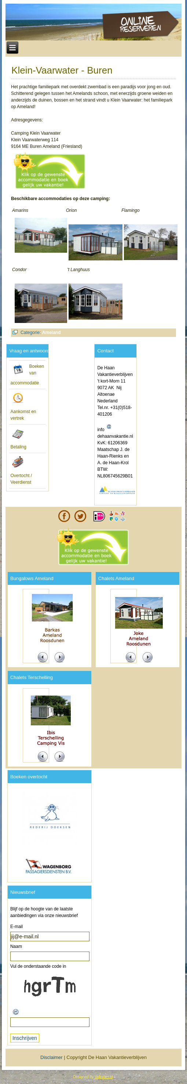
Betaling (18, 446)
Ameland (51, 332)
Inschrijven (24, 1038)
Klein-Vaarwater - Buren (62, 70)
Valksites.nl (104, 1077)
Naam (16, 946)
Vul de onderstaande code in (38, 966)
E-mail (16, 926)
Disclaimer (51, 1057)
